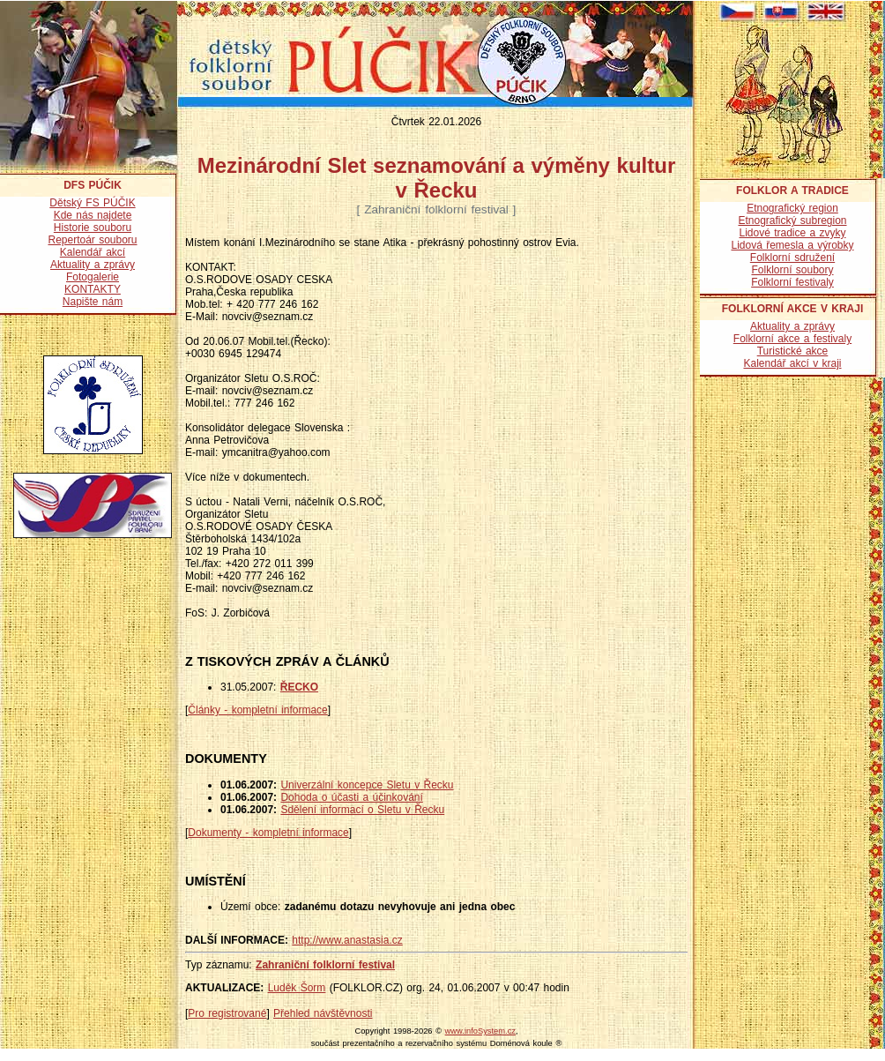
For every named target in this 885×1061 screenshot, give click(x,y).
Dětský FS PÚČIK (92, 203)
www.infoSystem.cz (480, 1031)
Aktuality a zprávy (92, 264)
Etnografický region (792, 208)
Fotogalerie (92, 277)
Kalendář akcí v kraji (792, 363)
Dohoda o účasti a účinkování (351, 797)
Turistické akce (793, 351)
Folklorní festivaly (792, 282)
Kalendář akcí (92, 252)
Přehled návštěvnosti (322, 1013)
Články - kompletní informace (257, 710)
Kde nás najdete (93, 215)
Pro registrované (227, 1013)
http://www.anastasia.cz (347, 940)
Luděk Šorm (297, 988)
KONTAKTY (92, 289)
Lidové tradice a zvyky (792, 233)
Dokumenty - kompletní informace (268, 832)
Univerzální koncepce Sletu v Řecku (366, 785)
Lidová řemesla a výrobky (792, 245)
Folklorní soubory (792, 270)
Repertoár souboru (92, 240)
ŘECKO (299, 687)
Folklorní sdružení (792, 257)
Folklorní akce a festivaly (792, 338)
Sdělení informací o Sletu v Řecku (362, 809)
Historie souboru (92, 227)
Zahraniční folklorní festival (325, 965)
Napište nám (93, 301)
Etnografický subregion (792, 220)
